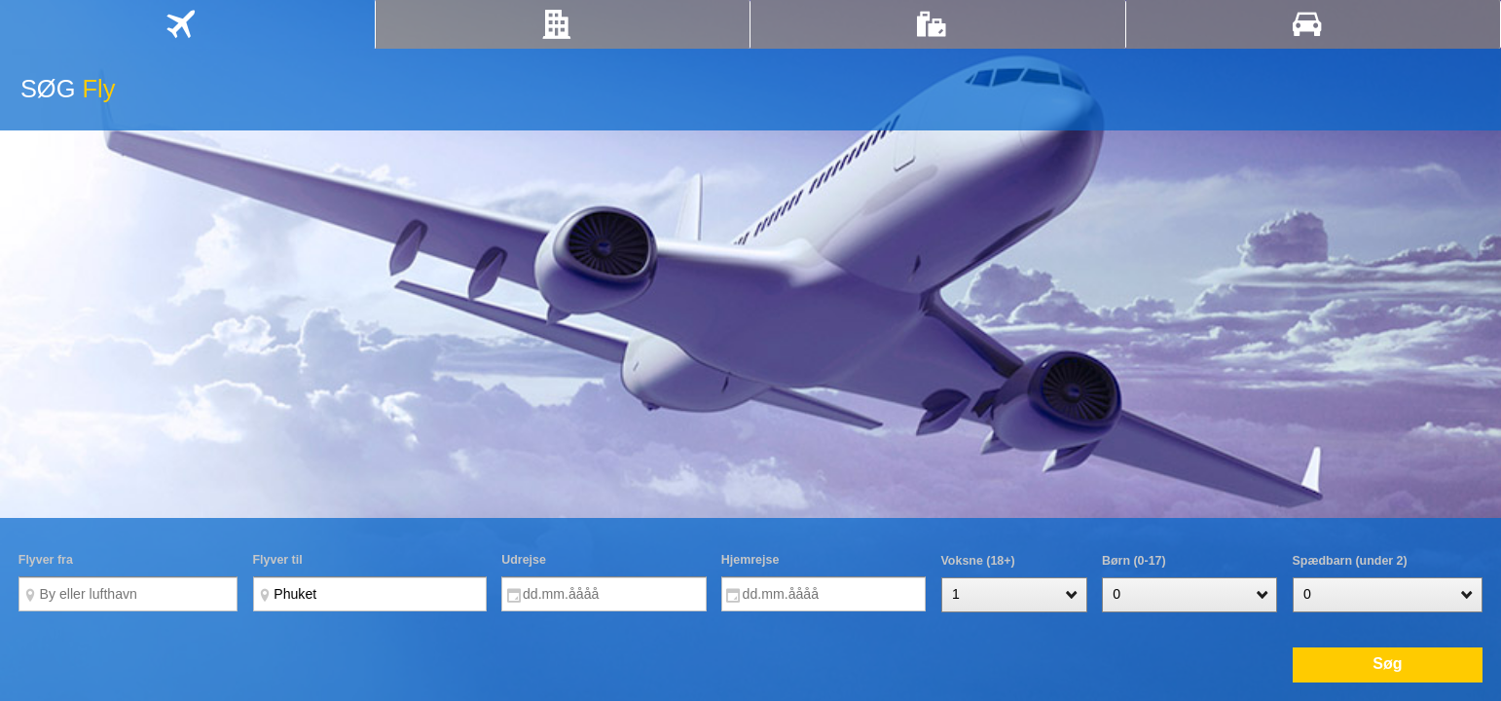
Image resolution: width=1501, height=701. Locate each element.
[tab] (187, 24)
